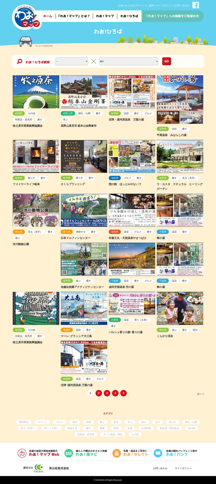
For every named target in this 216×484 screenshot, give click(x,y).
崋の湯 (161, 238)
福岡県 (114, 232)
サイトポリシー (164, 5)
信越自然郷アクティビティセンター (82, 287)
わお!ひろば (47, 46)
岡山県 (18, 232)
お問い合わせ (182, 5)
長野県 (162, 129)
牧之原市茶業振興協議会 (27, 125)
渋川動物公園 (21, 244)
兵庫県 (114, 320)
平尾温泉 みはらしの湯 (171, 135)
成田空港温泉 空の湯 (121, 287)
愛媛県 (66, 330)
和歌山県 (68, 113)
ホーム (38, 46)
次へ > (200, 394)
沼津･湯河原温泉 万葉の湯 (77, 385)
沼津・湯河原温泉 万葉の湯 (126, 119)
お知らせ (123, 5)
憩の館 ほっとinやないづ (125, 184)
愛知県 (162, 330)
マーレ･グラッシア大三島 (76, 336)
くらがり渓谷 (165, 336)
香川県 (66, 232)
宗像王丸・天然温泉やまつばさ (128, 238)
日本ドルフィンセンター (75, 238)
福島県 (114, 178)
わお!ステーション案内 (141, 5)
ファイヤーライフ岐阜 (26, 184)
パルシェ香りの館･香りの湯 (125, 332)
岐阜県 (18, 178)
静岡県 (18, 113)
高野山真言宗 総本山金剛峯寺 (79, 125)
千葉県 (162, 232)
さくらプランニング (73, 184)
